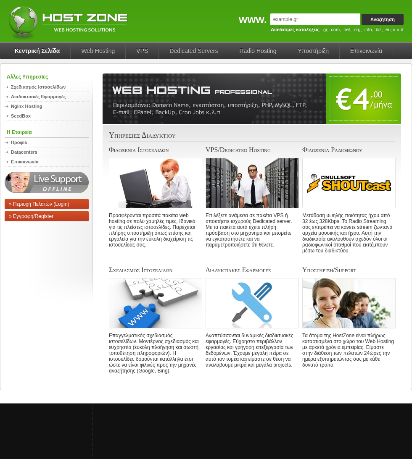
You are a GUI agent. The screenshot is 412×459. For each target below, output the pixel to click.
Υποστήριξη (313, 50)
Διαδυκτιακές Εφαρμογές (38, 96)
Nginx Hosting (26, 106)
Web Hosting (98, 50)
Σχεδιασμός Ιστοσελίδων (38, 86)
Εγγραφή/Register (33, 216)
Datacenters (24, 152)
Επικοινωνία (366, 50)
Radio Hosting (258, 50)
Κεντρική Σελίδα (37, 50)
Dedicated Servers (193, 50)
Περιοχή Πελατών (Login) (41, 204)
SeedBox (21, 115)
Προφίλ (19, 142)
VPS (142, 50)
